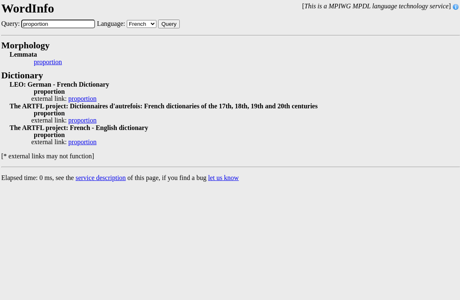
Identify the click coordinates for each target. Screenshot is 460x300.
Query (168, 24)
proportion (48, 62)
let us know (223, 177)
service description (100, 177)
